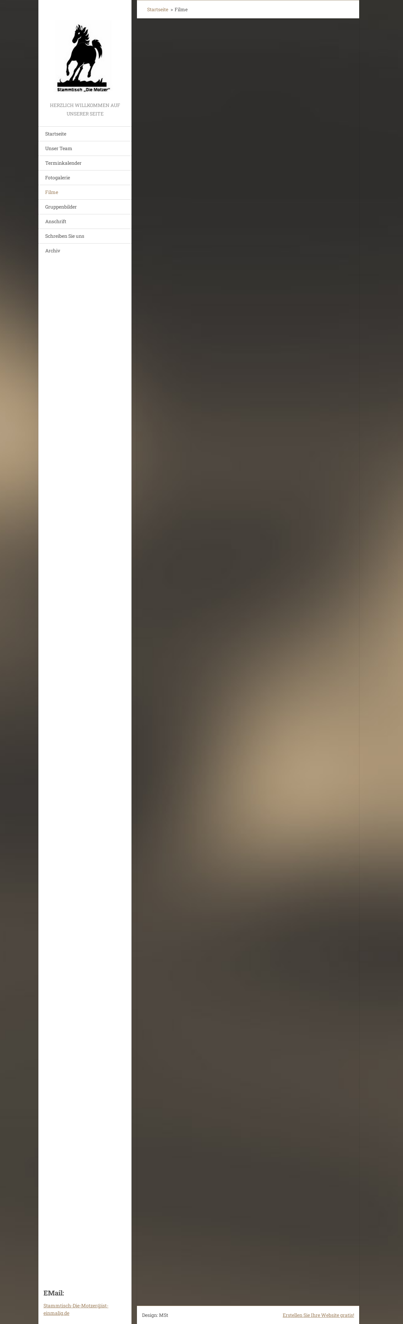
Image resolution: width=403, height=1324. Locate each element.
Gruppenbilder (61, 206)
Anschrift (55, 221)
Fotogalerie (57, 177)
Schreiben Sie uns (64, 236)
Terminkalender (63, 163)
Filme (51, 192)
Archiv (52, 250)
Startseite (55, 133)
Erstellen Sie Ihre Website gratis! (318, 1315)
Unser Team (58, 148)
